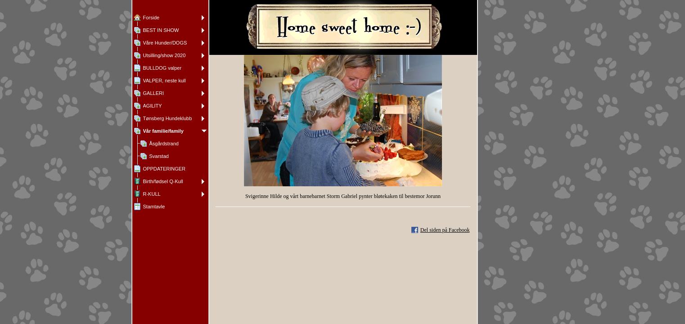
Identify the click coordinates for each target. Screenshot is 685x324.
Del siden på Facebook (445, 230)
